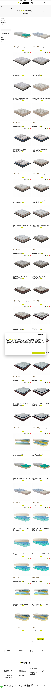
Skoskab (3, 45)
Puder (2, 37)
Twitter (42, 671)
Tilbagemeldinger (21, 667)
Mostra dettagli (41, 349)
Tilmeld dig (40, 639)
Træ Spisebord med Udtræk (8, 652)
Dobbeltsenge (4, 20)
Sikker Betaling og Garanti (33, 672)
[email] (29, 639)
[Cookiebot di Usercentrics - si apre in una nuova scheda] (39, 334)
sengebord (3, 41)
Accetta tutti (39, 352)
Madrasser (11, 6)
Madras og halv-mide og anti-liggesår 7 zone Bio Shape (41, 454)
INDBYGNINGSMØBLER (5, 28)
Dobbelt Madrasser (5, 31)
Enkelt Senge (3, 22)
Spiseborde (21, 650)
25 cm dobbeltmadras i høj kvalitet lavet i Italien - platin (22, 73)
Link (42, 641)
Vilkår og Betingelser (21, 670)
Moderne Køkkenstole (33, 652)
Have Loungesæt (44, 652)
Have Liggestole (44, 651)
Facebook (42, 667)
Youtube (42, 670)
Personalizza (25, 352)
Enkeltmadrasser (4, 35)
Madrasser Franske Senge (6, 33)
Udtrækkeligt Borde (7, 650)
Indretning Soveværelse (5, 47)
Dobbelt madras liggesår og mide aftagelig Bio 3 (21, 604)
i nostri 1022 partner (11, 339)
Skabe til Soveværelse (4, 43)
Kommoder (3, 39)
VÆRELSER (7, 6)
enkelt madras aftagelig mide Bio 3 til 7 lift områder (40, 604)
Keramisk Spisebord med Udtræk (9, 651)
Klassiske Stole (32, 651)
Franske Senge (4, 24)
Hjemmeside (3, 6)
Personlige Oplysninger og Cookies (23, 671)
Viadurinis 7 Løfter (21, 675)
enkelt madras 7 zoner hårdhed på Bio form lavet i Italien (41, 628)
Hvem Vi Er (20, 676)
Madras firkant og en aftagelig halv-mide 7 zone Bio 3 (21, 454)
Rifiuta (12, 352)
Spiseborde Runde (22, 651)
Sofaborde (20, 652)
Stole (31, 650)
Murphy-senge (3, 26)
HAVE (43, 650)
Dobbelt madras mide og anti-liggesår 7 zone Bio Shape (22, 628)
